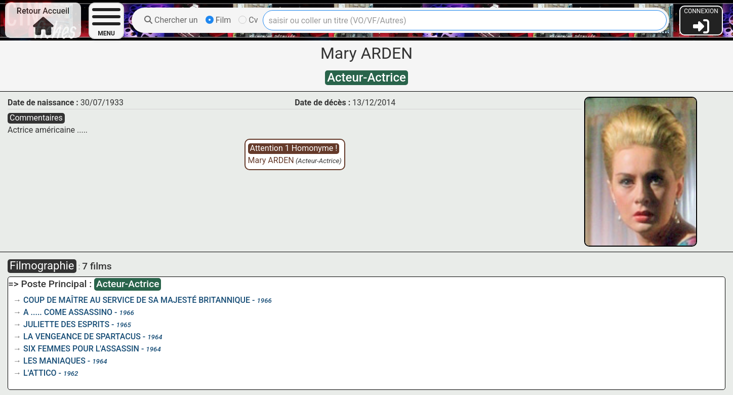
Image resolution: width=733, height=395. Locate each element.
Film (218, 20)
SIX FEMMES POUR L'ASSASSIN (81, 348)
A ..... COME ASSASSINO (67, 312)
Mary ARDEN (271, 160)
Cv (248, 20)
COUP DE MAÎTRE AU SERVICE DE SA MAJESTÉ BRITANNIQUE (136, 300)
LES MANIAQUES (54, 361)
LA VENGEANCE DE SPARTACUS (82, 336)
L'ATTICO (40, 373)
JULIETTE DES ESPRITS (66, 324)
